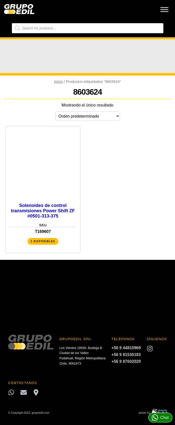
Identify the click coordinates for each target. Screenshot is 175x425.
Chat (160, 417)
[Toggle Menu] (164, 9)
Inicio (58, 82)
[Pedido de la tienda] (87, 116)
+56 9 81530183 (126, 354)
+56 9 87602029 (126, 361)
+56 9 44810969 (126, 348)
